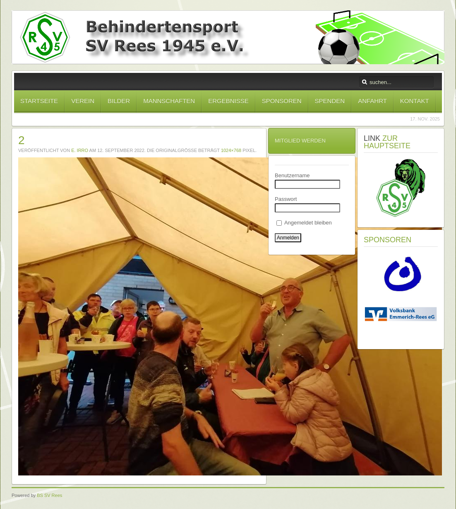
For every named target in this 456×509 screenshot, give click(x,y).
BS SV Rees (49, 495)
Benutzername (292, 175)
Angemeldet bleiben (304, 223)
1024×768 (231, 150)
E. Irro (79, 150)
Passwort (286, 199)
